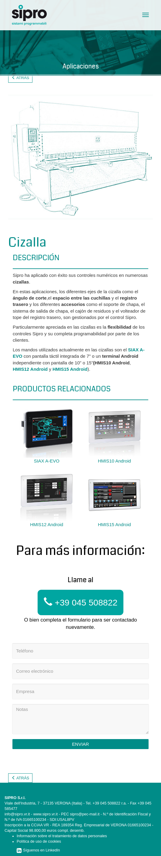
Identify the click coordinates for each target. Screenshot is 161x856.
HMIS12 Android (30, 369)
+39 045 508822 (81, 602)
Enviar (80, 744)
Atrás (20, 77)
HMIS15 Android (69, 369)
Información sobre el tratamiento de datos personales (62, 836)
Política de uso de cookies (39, 841)
